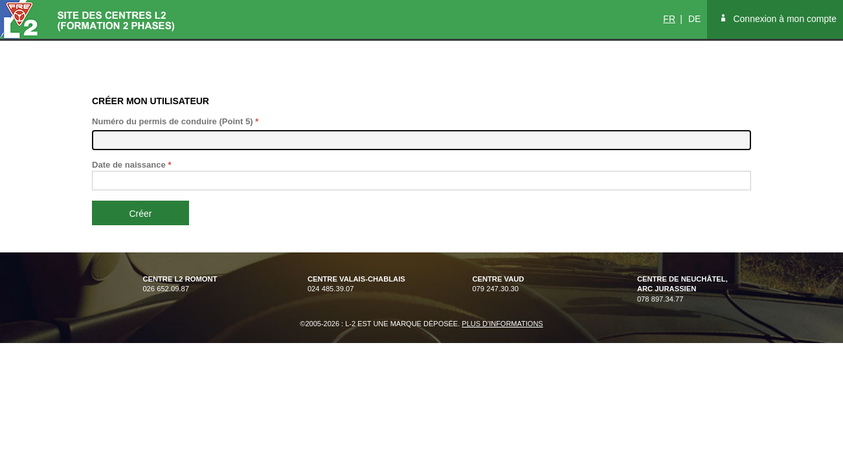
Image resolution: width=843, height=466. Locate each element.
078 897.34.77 (682, 289)
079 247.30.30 (498, 289)
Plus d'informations (502, 323)
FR (669, 19)
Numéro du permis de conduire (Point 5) (175, 121)
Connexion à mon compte (785, 19)
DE (694, 19)
